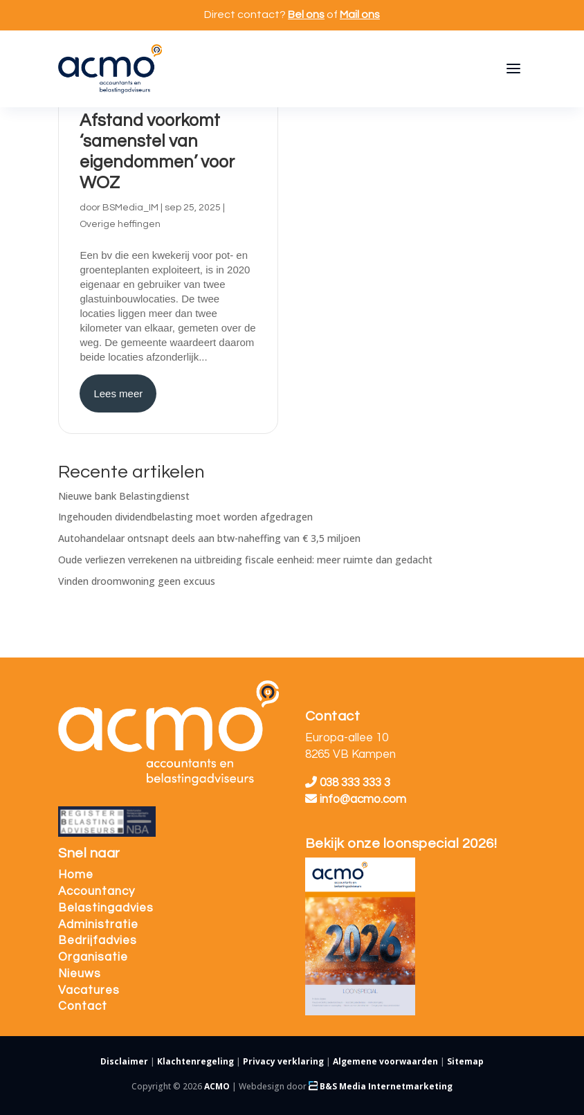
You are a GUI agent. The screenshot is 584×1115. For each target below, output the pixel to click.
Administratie (98, 924)
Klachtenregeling (195, 1061)
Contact (82, 1006)
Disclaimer (124, 1061)
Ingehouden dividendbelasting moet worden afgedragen (185, 516)
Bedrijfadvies (97, 940)
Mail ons (360, 14)
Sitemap (465, 1061)
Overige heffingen (120, 224)
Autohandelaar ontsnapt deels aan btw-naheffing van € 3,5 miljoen (209, 538)
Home (75, 875)
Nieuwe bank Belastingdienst (124, 495)
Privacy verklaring (283, 1061)
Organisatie (93, 957)
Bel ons (306, 14)
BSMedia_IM (130, 207)
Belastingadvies (106, 908)
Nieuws (79, 974)
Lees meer (118, 393)
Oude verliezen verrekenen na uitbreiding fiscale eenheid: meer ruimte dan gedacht (245, 559)
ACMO (217, 1086)
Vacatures (89, 990)
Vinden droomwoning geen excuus (136, 581)
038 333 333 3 (347, 783)
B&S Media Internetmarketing (381, 1086)
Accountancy (96, 891)
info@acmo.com (355, 799)
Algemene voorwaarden (385, 1061)
